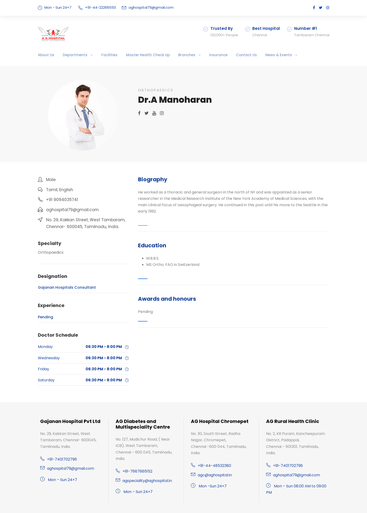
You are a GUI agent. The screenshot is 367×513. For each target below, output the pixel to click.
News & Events (254, 55)
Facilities (101, 55)
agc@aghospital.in (213, 468)
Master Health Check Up (136, 55)
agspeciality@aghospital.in (144, 481)
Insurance (200, 55)
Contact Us (225, 55)
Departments (71, 55)
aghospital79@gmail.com (144, 7)
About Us (45, 55)
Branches (171, 55)
